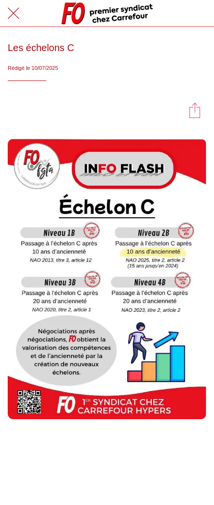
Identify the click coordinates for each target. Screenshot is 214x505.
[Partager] (194, 109)
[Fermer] (13, 13)
